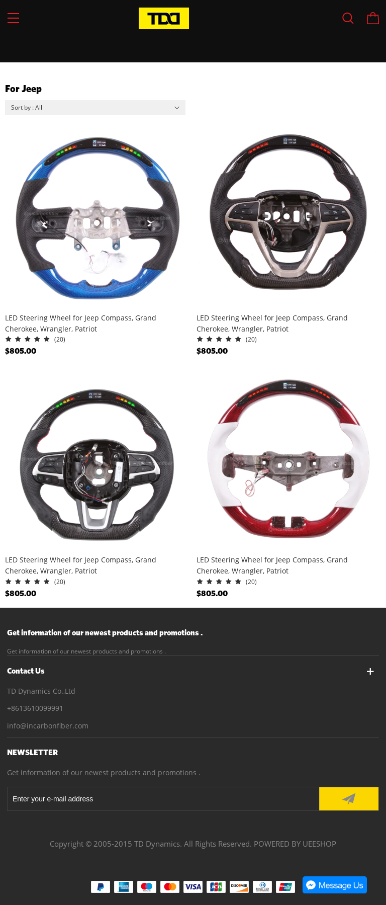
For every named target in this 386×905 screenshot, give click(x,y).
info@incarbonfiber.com (47, 725)
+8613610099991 (35, 708)
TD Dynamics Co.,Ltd (41, 691)
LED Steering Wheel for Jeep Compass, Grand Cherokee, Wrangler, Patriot (80, 323)
